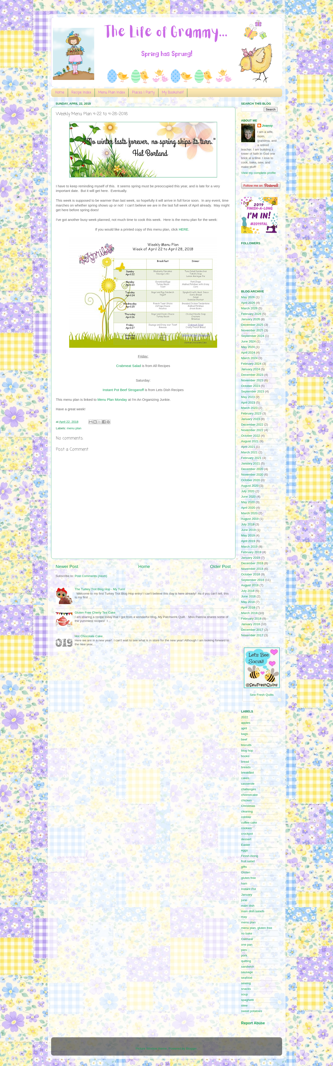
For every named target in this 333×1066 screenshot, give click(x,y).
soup (244, 994)
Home (59, 92)
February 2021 (251, 458)
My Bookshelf (173, 92)
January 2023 (250, 419)
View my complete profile (258, 173)
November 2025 (252, 330)
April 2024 (248, 352)
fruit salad (248, 861)
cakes (245, 778)
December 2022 (252, 424)
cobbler (246, 817)
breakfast (247, 772)
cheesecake (249, 794)
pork (244, 955)
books (245, 756)
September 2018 (252, 580)
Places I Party (143, 92)
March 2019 (249, 546)
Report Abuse (253, 1023)
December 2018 (252, 563)
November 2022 (252, 430)
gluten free (248, 878)
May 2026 (248, 297)
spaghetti (247, 1000)
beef (244, 739)
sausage (247, 972)
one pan (247, 944)
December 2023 (252, 374)
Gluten (245, 872)
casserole (248, 783)
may (244, 917)
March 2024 (249, 358)
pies (244, 950)
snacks (246, 989)
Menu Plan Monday (112, 399)
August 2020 (250, 485)
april (244, 728)
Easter (245, 845)
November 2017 (252, 635)
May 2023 (248, 397)
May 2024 (248, 347)
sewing (246, 983)
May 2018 (248, 602)
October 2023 (250, 386)
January (246, 894)
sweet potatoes (251, 1011)
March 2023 (249, 408)
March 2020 (249, 513)
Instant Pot (248, 889)
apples (245, 722)
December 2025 (252, 324)
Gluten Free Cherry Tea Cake (95, 612)
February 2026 (251, 314)
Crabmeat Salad (128, 366)
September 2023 (252, 391)
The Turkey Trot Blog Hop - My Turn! (100, 589)
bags (244, 734)
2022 (244, 717)
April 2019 (248, 541)
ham (244, 883)
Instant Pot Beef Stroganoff (123, 390)
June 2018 (248, 596)
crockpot (247, 833)
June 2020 (248, 496)
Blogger (191, 1048)
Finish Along (249, 856)
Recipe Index (81, 92)
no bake (246, 933)
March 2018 (249, 613)
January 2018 (250, 624)
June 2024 (248, 341)
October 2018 (250, 574)
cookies (246, 828)
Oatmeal (247, 939)
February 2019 (251, 552)
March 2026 (249, 308)
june (244, 900)
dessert (246, 839)
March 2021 (249, 452)
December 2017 (252, 629)
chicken (246, 800)
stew (244, 1005)
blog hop (247, 750)
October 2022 (250, 435)
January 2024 (250, 369)
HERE (183, 229)
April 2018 (248, 607)
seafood (246, 977)
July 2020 (248, 491)
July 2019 (248, 524)
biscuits (246, 745)
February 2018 (251, 618)
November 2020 (252, 474)
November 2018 (252, 569)
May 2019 (248, 535)
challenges (248, 789)
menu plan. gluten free (256, 928)
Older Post (220, 566)
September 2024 (252, 336)
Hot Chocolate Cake (89, 636)
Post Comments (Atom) (91, 576)
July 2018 (248, 591)
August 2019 (250, 518)
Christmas (248, 806)
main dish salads (253, 911)
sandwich (247, 966)
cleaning (247, 811)
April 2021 (248, 446)
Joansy (267, 125)
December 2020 (252, 469)
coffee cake (249, 822)
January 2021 (250, 463)
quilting (246, 961)
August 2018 (250, 585)
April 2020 (248, 507)
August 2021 (250, 441)
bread (245, 761)
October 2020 (250, 480)
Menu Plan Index (111, 92)
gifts (244, 866)
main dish (248, 905)
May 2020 (248, 502)
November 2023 (252, 380)
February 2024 (251, 363)
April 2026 (248, 302)
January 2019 (250, 557)
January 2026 (250, 319)
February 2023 (251, 413)
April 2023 (248, 402)
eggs (244, 850)
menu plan (74, 428)
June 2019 (248, 530)
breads (246, 767)
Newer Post (67, 566)
